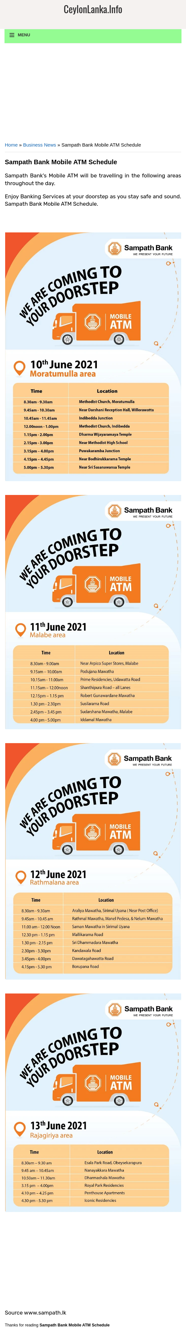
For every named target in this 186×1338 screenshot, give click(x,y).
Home (11, 145)
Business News (39, 145)
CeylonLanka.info (93, 9)
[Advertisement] (93, 95)
